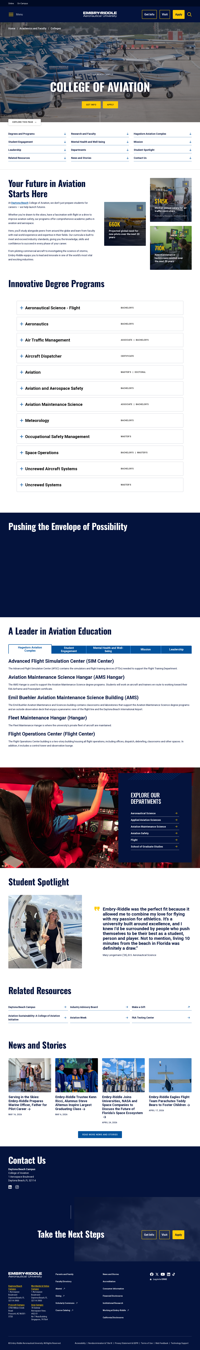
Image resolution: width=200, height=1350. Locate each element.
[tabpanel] (100, 706)
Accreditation (109, 1281)
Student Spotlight (144, 149)
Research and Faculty (83, 133)
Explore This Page (22, 122)
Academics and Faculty (33, 28)
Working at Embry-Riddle (114, 1310)
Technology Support (179, 1343)
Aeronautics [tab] (102, 324)
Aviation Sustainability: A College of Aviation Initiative (34, 1017)
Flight (134, 839)
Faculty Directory (63, 1281)
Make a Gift (138, 1007)
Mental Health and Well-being (88, 141)
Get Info (149, 14)
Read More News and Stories (100, 1134)
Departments (78, 149)
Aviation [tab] (102, 372)
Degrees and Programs (21, 133)
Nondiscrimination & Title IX (100, 1343)
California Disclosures (113, 1317)
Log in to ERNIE (160, 1279)
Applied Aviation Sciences (146, 819)
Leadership (14, 149)
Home (11, 28)
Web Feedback (161, 1343)
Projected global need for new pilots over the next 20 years (124, 229)
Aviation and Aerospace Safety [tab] (102, 388)
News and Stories (81, 157)
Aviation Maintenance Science (148, 826)
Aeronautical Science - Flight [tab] (102, 307)
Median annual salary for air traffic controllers (171, 204)
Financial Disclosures (113, 1296)
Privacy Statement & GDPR (126, 1343)
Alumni (59, 1289)
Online (11, 3)
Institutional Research (113, 1303)
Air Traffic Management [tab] (102, 340)
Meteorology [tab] (102, 420)
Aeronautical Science (143, 813)
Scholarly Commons (65, 1303)
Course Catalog (63, 1310)
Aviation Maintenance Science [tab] (102, 404)
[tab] (30, 649)
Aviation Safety (140, 833)
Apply (110, 104)
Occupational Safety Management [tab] (102, 436)
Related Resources (19, 157)
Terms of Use (147, 1343)
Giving (58, 1296)
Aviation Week (78, 1017)
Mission (138, 141)
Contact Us (140, 157)
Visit (165, 14)
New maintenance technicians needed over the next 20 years (169, 253)
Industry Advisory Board (84, 1007)
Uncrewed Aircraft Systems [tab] (102, 468)
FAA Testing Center (143, 1017)
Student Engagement (20, 141)
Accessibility (80, 1343)
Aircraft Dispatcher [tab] (102, 356)
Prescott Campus (16, 1305)
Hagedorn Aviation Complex (150, 133)
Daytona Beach (19, 202)
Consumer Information (113, 1289)
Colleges (56, 28)
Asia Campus (37, 1305)
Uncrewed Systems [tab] (102, 484)
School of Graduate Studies (147, 846)
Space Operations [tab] (102, 452)
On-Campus (22, 3)
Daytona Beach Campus (21, 1007)
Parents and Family (64, 1274)
